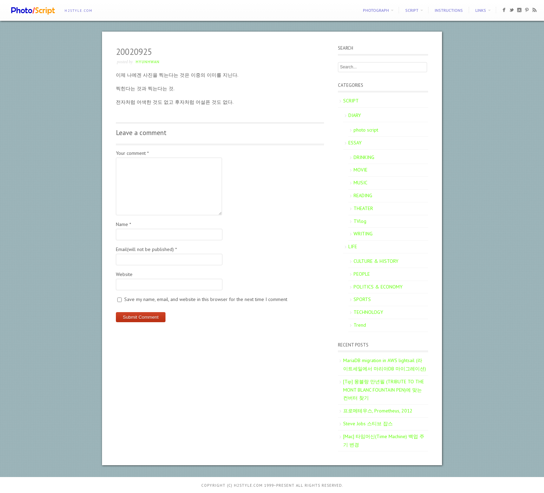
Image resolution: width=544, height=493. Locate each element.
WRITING (363, 234)
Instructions (449, 10)
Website (124, 274)
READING (363, 195)
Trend (360, 325)
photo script (366, 130)
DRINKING (364, 157)
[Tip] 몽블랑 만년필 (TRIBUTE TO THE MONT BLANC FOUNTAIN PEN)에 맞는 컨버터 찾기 (383, 389)
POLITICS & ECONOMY (378, 287)
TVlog (360, 221)
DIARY (354, 115)
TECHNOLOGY (368, 312)
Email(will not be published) (146, 249)
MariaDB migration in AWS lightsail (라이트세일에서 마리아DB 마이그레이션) (384, 364)
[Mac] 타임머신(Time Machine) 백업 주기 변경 (383, 440)
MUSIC (360, 182)
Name (123, 224)
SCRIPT (411, 10)
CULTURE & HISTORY (376, 261)
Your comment (132, 153)
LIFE (352, 246)
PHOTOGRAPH (376, 10)
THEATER (363, 208)
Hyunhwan (148, 61)
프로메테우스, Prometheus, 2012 (378, 411)
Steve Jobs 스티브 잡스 (368, 423)
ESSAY (355, 143)
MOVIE (360, 170)
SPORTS (362, 299)
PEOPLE (362, 274)
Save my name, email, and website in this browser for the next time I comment (205, 299)
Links (480, 10)
